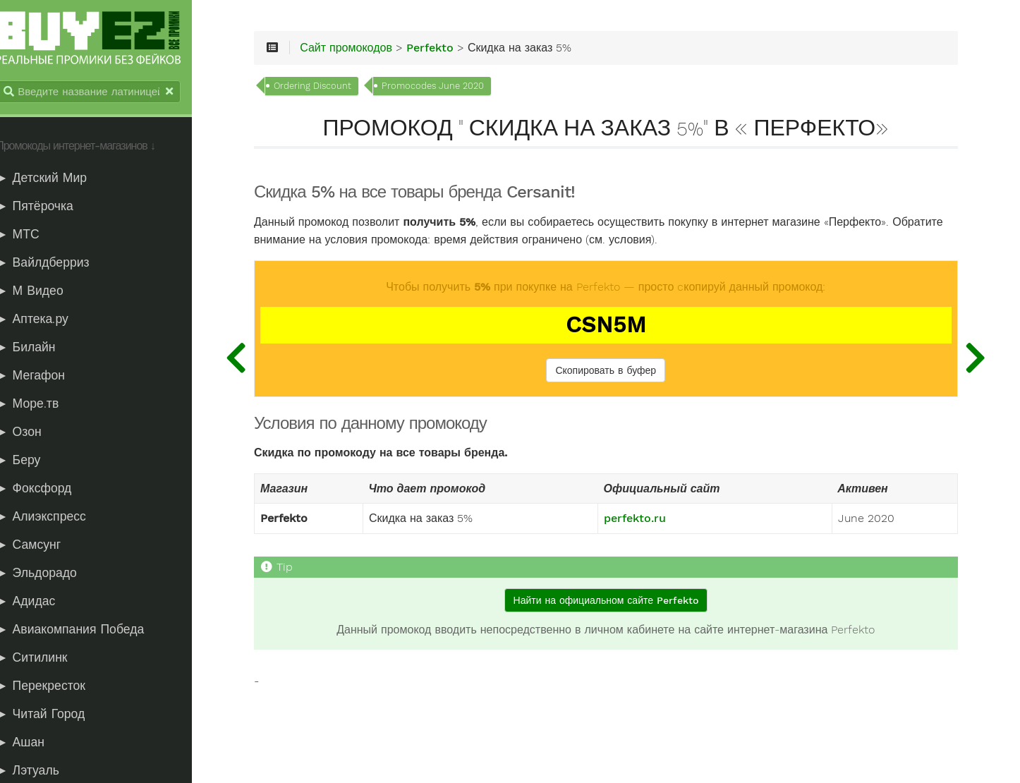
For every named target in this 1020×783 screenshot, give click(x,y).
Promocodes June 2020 (458, 88)
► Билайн (41, 348)
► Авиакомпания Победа (85, 631)
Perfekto (455, 50)
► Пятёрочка (50, 207)
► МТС (33, 236)
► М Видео (44, 292)
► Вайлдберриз (57, 264)
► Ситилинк (47, 659)
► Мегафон (45, 377)
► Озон (33, 433)
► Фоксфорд (49, 489)
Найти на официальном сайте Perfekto (615, 603)
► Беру (33, 461)
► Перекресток (56, 687)
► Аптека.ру (47, 320)
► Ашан (35, 743)
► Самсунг (43, 546)
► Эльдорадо (51, 574)
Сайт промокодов (371, 50)
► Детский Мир (56, 179)
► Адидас (41, 602)
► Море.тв (42, 405)
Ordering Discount (338, 88)
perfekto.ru (645, 522)
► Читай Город (55, 715)
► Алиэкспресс (56, 518)
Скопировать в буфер (616, 373)
